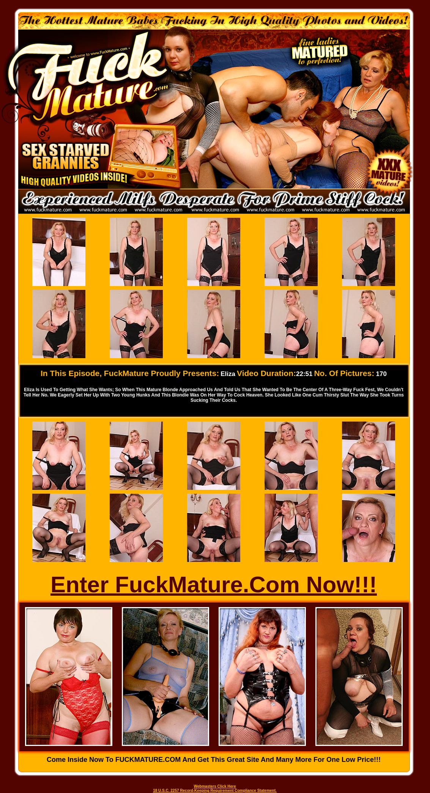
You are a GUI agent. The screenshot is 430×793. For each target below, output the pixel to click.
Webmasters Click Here (215, 786)
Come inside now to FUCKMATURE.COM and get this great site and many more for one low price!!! (214, 759)
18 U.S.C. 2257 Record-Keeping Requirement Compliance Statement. (215, 790)
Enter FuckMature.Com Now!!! (213, 584)
